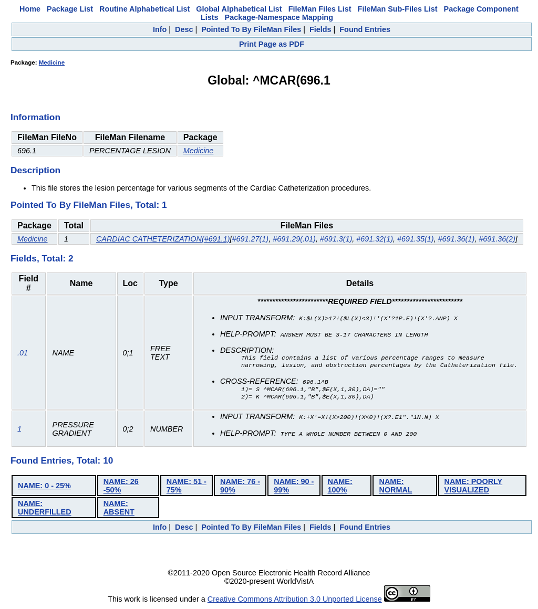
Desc (184, 29)
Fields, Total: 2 (42, 258)
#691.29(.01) (294, 239)
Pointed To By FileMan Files (251, 29)
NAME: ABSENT (119, 509)
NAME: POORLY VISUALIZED (473, 487)
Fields (320, 29)
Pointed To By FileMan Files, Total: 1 (89, 205)
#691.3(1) (336, 239)
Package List (70, 9)
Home (29, 9)
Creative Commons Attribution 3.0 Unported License (295, 600)
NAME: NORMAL (395, 487)
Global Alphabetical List (239, 9)
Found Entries (364, 29)
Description (35, 170)
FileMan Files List (319, 9)
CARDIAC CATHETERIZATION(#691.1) (163, 239)
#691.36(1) (456, 239)
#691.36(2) (497, 239)
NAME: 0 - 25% (44, 487)
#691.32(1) (374, 239)
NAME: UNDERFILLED (44, 509)
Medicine (52, 62)
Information (35, 117)
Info (160, 29)
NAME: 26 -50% (121, 487)
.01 (22, 354)
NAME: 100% (340, 487)
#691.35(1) (415, 239)
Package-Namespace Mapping (279, 17)
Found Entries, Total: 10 (62, 462)
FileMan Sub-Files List (398, 9)
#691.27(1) (250, 239)
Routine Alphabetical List (144, 9)
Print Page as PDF (271, 44)
